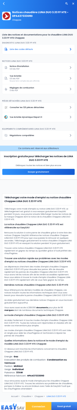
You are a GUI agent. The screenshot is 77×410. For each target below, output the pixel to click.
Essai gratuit (64, 406)
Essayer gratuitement (38, 172)
